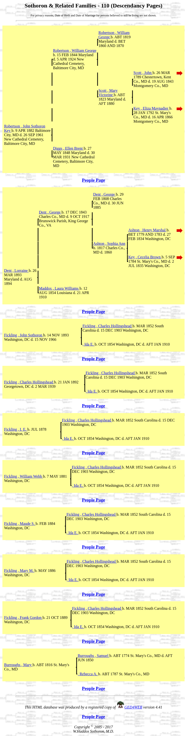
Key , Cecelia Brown (145, 257)
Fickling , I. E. (15, 429)
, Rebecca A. (88, 674)
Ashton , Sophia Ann (109, 243)
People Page (93, 180)
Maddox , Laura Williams (59, 288)
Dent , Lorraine (16, 270)
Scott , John (142, 73)
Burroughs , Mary (18, 665)
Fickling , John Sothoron (23, 335)
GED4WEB (133, 707)
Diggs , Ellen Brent (68, 148)
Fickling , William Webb (23, 476)
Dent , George (104, 194)
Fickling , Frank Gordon (23, 618)
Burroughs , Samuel (93, 656)
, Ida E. (88, 344)
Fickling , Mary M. (19, 571)
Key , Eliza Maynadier (151, 108)
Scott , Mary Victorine (108, 92)
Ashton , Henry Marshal (147, 230)
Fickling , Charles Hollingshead (107, 326)
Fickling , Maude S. (20, 524)
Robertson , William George (74, 50)
